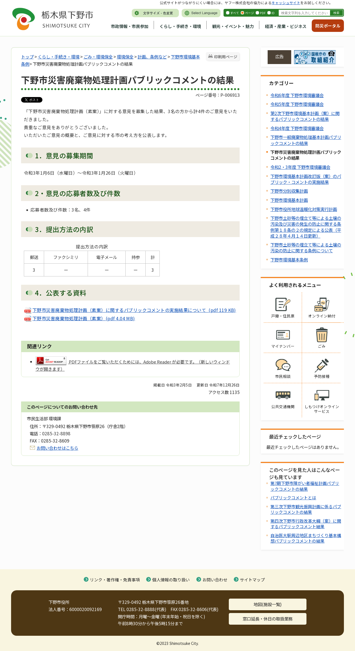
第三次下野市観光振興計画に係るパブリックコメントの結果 (305, 509)
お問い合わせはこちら (57, 448)
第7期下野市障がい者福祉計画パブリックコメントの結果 (304, 486)
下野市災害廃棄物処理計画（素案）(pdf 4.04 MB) (79, 318)
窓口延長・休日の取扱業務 (268, 619)
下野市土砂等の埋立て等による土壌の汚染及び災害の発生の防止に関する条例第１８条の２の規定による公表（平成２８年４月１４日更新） (305, 226)
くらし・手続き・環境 (180, 26)
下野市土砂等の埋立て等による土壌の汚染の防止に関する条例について (305, 247)
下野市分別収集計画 (289, 191)
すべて (234, 13)
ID (273, 13)
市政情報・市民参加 (129, 26)
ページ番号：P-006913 (218, 95)
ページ (249, 13)
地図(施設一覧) (267, 604)
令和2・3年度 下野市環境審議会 (300, 167)
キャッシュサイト (286, 2)
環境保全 (125, 57)
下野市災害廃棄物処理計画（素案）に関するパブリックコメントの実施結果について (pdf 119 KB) (130, 310)
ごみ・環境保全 (98, 57)
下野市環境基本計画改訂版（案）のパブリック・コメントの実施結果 (305, 179)
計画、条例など (152, 57)
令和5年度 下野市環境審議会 (297, 104)
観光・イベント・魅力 (233, 26)
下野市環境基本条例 (289, 259)
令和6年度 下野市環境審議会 (297, 95)
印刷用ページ (225, 56)
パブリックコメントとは (293, 497)
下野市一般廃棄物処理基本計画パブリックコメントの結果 (305, 140)
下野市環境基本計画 (289, 200)
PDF (263, 13)
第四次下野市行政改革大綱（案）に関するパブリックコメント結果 (305, 523)
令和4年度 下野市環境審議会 (297, 128)
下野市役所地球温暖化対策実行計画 (303, 209)
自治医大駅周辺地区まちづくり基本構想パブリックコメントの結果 (305, 538)
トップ (27, 57)
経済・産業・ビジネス (285, 26)
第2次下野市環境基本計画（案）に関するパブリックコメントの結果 (304, 116)
